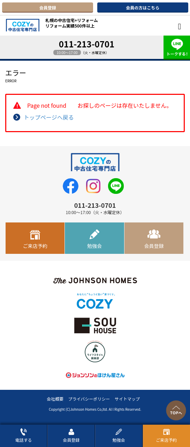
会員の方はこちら (142, 7)
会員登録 (47, 7)
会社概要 (55, 399)
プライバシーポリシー (89, 399)
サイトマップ (127, 399)
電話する (23, 435)
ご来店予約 (35, 245)
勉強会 (94, 245)
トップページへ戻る (49, 117)
